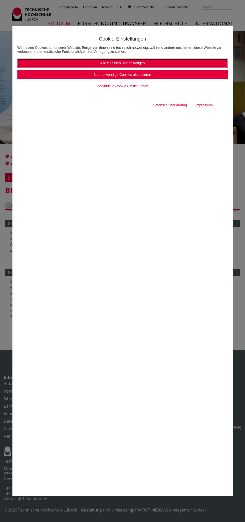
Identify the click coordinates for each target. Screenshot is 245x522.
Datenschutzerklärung (170, 105)
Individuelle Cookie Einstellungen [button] (122, 86)
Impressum (204, 105)
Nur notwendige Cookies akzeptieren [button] (122, 75)
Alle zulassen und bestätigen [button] (122, 63)
